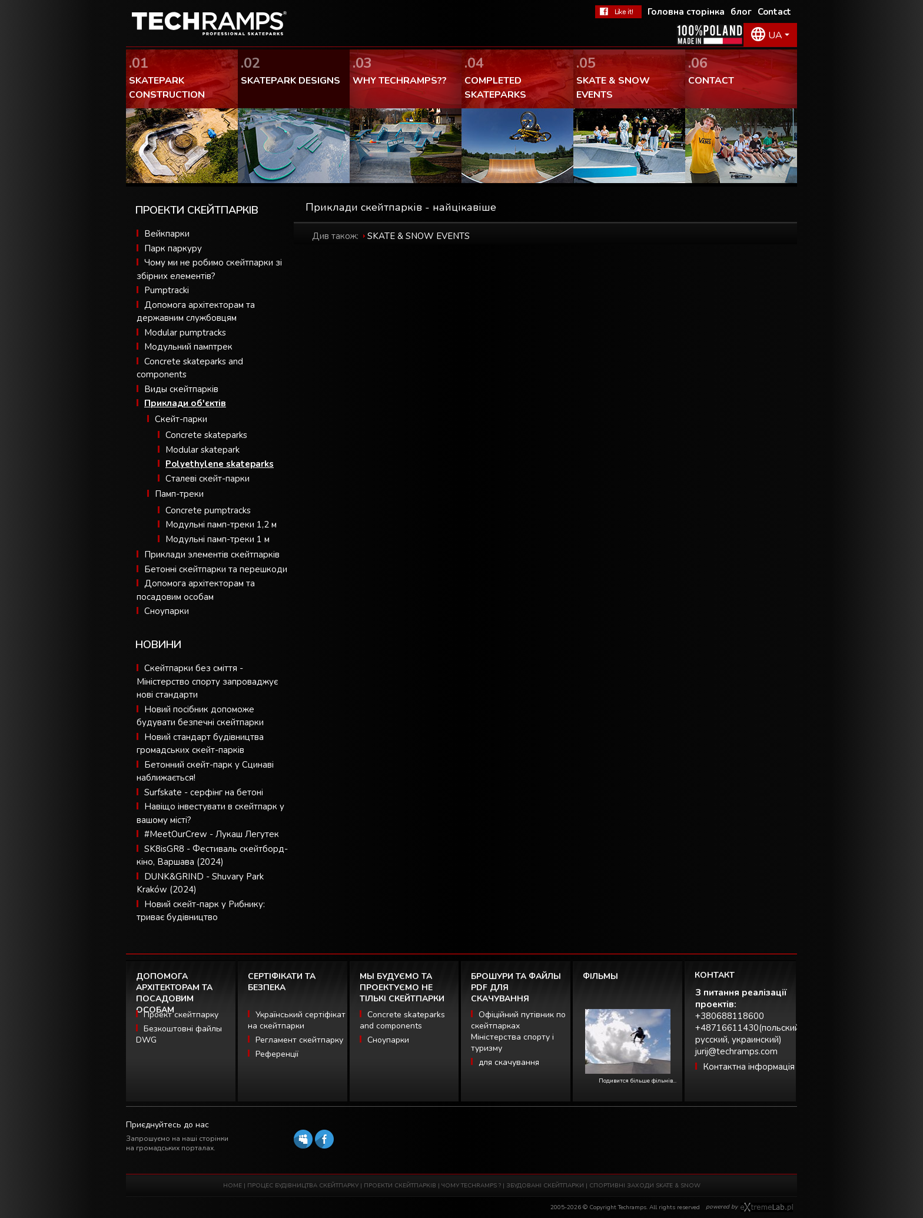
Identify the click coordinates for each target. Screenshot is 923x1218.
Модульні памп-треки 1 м (217, 539)
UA (775, 35)
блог (741, 12)
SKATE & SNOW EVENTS (418, 236)
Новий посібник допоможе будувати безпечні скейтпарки (200, 716)
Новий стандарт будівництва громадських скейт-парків (200, 743)
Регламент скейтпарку (299, 1040)
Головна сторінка (686, 12)
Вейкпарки (167, 234)
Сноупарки (166, 611)
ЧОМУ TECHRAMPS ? (472, 1186)
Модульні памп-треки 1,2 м (221, 524)
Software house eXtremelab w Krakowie (767, 1207)
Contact (774, 12)
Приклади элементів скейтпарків (212, 554)
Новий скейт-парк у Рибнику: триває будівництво (201, 911)
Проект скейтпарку (181, 1014)
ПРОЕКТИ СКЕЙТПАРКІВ (400, 1186)
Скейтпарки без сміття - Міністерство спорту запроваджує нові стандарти (207, 681)
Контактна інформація (749, 1067)
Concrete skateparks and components (402, 1020)
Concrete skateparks (206, 435)
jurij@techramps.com (736, 1051)
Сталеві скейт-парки (207, 478)
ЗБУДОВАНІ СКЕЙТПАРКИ (545, 1186)
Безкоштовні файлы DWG (179, 1034)
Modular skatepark (202, 450)
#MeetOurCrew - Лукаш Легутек (211, 834)
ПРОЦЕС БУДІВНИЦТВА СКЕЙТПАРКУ (302, 1186)
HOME (232, 1186)
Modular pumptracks (185, 332)
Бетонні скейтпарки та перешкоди (215, 569)
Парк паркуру (173, 248)
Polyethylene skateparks (219, 464)
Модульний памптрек (188, 347)
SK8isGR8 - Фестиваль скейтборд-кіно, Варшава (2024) (212, 855)
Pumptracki (166, 290)
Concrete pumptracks (208, 510)
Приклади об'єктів (185, 403)
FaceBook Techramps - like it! (618, 11)
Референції (276, 1054)
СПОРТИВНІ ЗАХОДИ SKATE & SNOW (644, 1186)
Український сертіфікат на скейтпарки (297, 1020)
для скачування (509, 1062)
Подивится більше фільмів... (637, 1081)
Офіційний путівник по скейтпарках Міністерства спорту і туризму (518, 1031)
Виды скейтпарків (181, 389)
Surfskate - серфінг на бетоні (203, 792)
